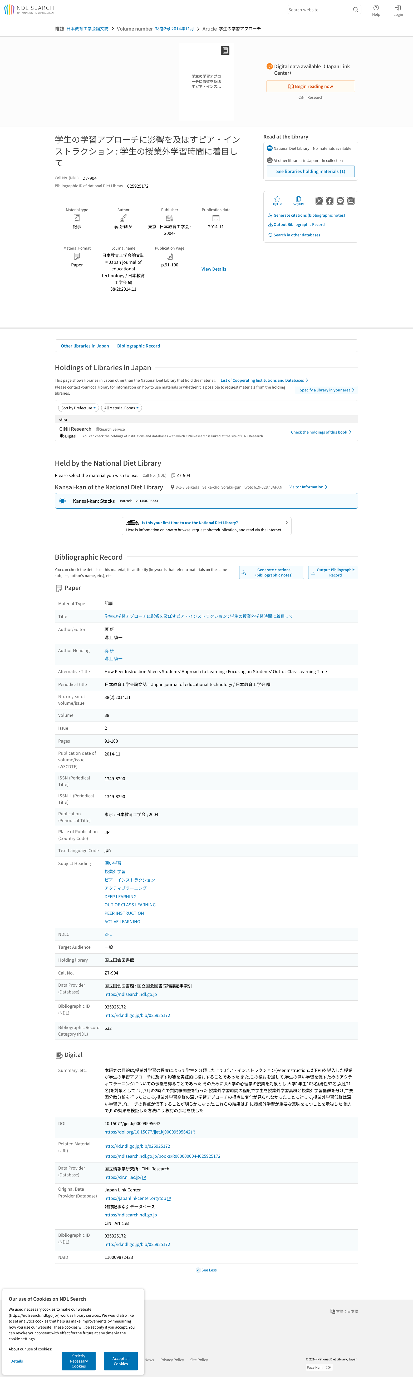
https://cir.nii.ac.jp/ (126, 1177)
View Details (213, 269)
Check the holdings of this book (322, 432)
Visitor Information (309, 487)
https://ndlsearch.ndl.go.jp (131, 994)
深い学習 (113, 863)
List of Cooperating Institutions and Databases (265, 380)
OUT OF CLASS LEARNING (130, 904)
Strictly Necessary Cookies (79, 1361)
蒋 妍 (109, 650)
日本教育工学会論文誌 (87, 28)
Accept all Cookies (121, 1361)
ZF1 (108, 934)
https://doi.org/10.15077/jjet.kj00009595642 (150, 1132)
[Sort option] (78, 408)
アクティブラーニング (126, 888)
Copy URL (298, 201)
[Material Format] (121, 408)
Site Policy (199, 1359)
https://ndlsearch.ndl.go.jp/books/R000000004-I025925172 (162, 1156)
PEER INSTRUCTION (124, 913)
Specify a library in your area (328, 390)
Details (17, 1361)
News (149, 1359)
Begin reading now (310, 86)
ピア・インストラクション (130, 880)
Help (376, 10)
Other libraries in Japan (85, 345)
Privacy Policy (172, 1359)
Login (398, 10)
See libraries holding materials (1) (310, 171)
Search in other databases (294, 235)
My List (277, 201)
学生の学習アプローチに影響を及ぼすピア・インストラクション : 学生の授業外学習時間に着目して (199, 616)
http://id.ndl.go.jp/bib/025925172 (137, 1015)
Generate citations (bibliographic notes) (306, 215)
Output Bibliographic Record (296, 224)
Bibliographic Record (138, 345)
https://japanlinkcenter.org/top (138, 1198)
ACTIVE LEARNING (122, 921)
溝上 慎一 (113, 658)
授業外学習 (115, 871)
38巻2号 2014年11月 (174, 28)
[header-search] (324, 9)
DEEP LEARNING (120, 896)
